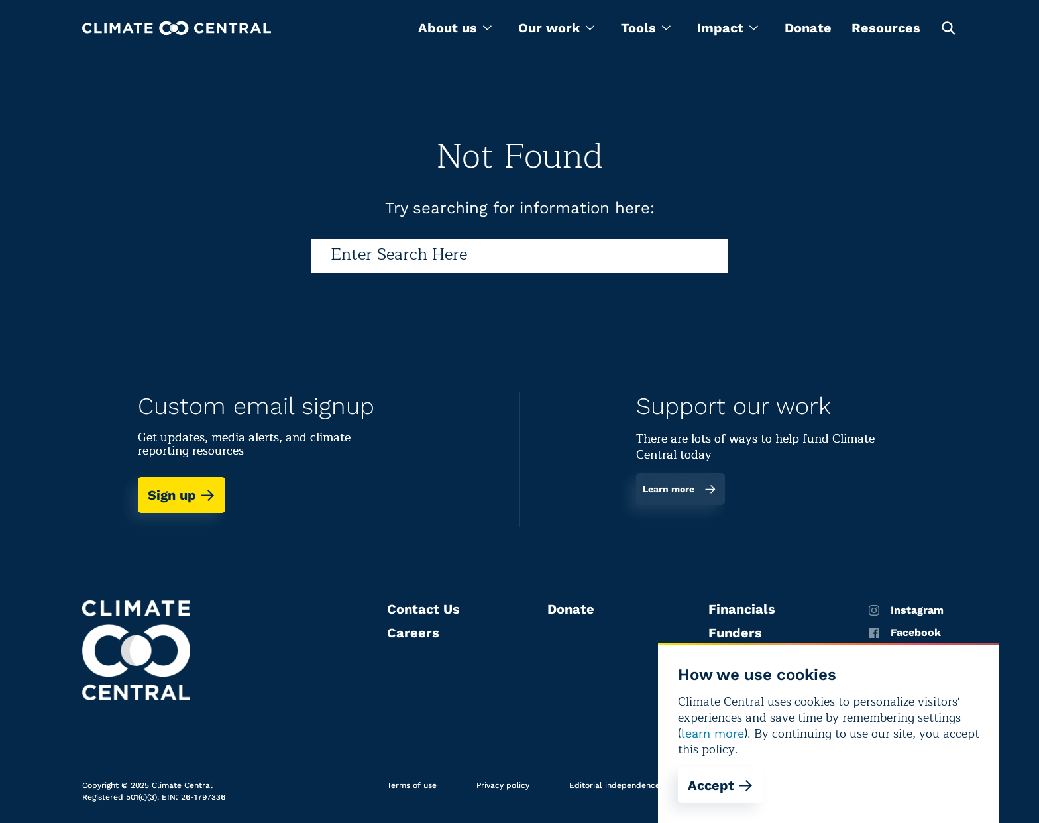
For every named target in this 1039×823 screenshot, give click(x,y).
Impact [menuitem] (727, 28)
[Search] (519, 256)
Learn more (679, 489)
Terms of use (412, 785)
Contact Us (423, 609)
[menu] (455, 28)
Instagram (906, 610)
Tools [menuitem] (646, 28)
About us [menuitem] (455, 28)
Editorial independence (614, 785)
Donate (808, 28)
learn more (712, 733)
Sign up (181, 495)
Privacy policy (502, 785)
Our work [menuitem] (556, 28)
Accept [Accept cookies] (720, 785)
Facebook (905, 633)
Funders (735, 633)
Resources (885, 28)
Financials (741, 609)
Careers (413, 633)
